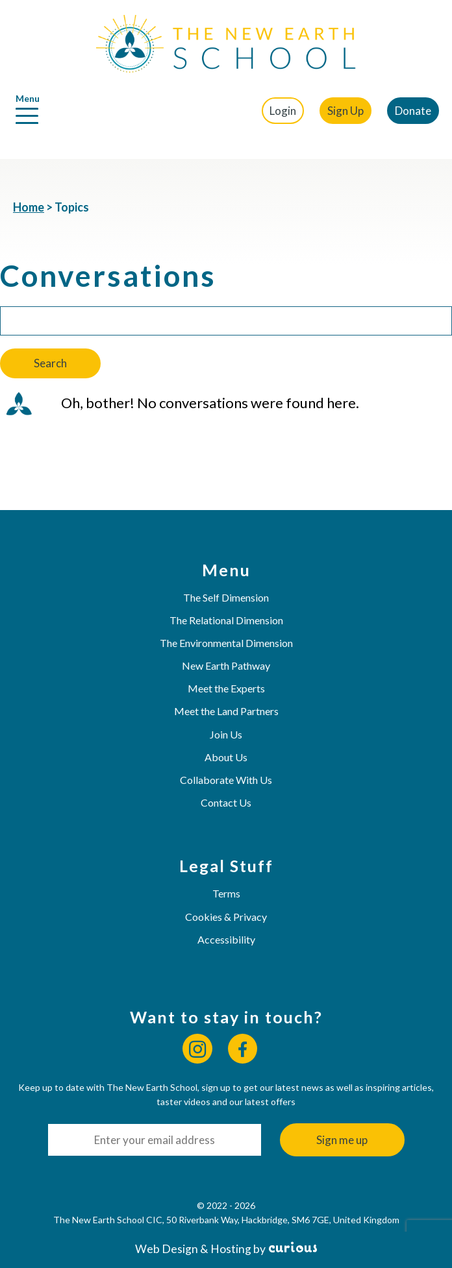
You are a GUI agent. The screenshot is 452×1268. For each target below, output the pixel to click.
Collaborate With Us (226, 780)
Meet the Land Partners (226, 711)
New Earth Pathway (226, 665)
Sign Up (345, 110)
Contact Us (226, 802)
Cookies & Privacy (226, 916)
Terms (226, 893)
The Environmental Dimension (226, 643)
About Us (226, 757)
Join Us (226, 734)
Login (283, 110)
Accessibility (226, 939)
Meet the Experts (226, 688)
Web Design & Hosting (193, 1249)
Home (28, 207)
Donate (413, 110)
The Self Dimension (226, 597)
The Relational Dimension (226, 620)
